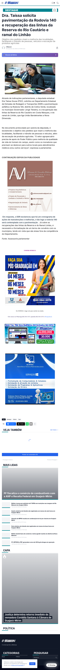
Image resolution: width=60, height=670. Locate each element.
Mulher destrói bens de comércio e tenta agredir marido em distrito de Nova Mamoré (34, 534)
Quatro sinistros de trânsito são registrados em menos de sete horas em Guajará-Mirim (33, 511)
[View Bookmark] (53, 3)
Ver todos (53, 430)
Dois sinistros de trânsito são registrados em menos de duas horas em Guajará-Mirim (32, 527)
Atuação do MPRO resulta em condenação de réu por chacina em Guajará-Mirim (33, 519)
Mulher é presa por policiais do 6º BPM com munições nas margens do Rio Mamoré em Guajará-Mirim (33, 504)
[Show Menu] (2, 2)
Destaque (11, 10)
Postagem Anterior (8, 459)
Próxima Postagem (52, 459)
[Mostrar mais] (34, 424)
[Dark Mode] (54, 2)
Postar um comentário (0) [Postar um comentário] (30, 454)
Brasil (3, 656)
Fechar (32, 663)
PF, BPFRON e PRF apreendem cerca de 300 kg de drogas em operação (32, 542)
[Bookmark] (54, 10)
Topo (19, 419)
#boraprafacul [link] (48, 316)
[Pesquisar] (57, 2)
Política (14, 419)
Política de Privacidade (17, 665)
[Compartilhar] (56, 47)
